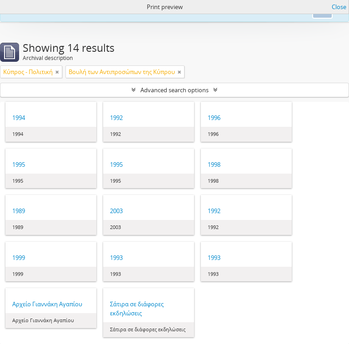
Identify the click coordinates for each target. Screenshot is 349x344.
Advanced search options (174, 90)
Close (339, 7)
